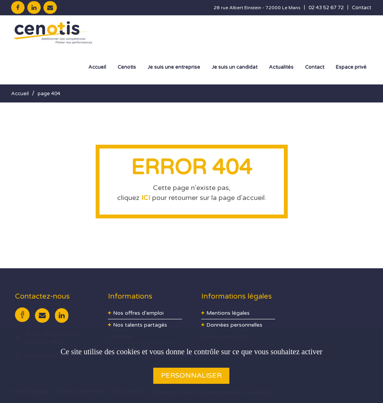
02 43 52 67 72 (326, 8)
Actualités (281, 67)
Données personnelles (234, 325)
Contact (361, 8)
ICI (145, 197)
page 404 (49, 94)
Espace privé (351, 67)
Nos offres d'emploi (138, 313)
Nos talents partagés (140, 325)
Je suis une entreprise (174, 67)
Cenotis (127, 67)
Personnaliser (191, 375)
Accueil (97, 67)
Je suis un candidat (234, 67)
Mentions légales (228, 313)
